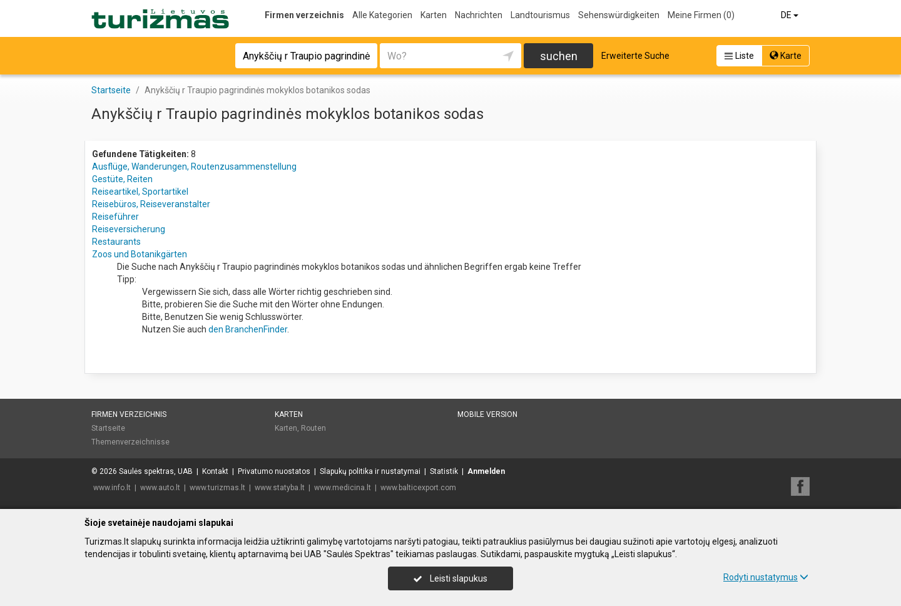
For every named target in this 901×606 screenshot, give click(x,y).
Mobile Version (487, 414)
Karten (433, 15)
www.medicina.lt (342, 487)
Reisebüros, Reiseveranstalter (151, 204)
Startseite (108, 428)
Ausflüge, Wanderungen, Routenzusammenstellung (194, 167)
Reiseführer (115, 217)
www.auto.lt (160, 487)
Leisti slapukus (450, 578)
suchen (559, 56)
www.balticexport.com (418, 487)
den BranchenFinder (247, 329)
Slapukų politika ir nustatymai (370, 471)
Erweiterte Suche (635, 56)
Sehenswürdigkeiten (618, 15)
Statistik (444, 471)
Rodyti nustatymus (765, 577)
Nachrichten (478, 15)
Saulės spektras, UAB (156, 471)
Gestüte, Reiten (122, 179)
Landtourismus (540, 15)
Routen (313, 428)
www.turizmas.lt (217, 487)
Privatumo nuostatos (274, 471)
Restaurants (116, 242)
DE (790, 15)
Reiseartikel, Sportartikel (140, 192)
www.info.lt (112, 487)
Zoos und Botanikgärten (139, 254)
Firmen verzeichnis (304, 15)
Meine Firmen (701, 15)
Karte (786, 56)
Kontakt (215, 471)
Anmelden (486, 471)
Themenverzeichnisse (130, 442)
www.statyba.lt (280, 487)
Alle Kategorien (382, 15)
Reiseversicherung (128, 229)
